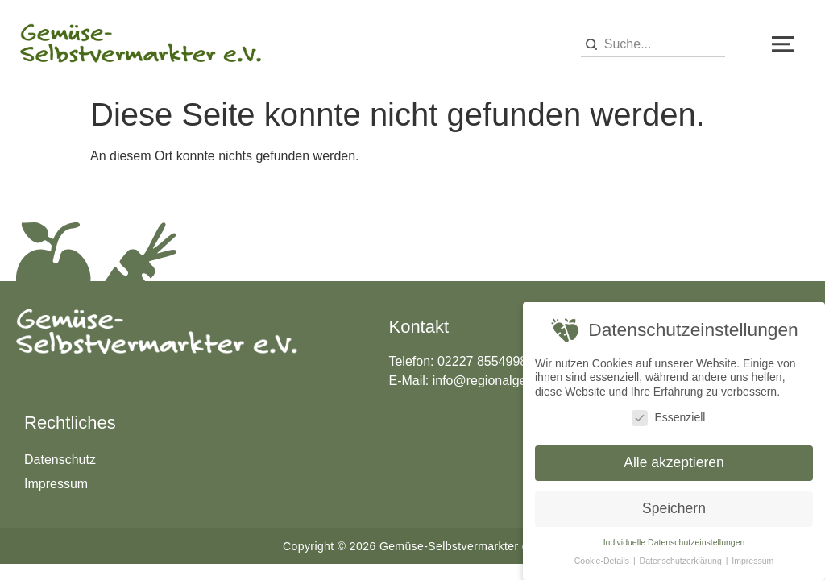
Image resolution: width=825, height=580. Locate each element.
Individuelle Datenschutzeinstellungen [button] (674, 542)
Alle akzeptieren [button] (674, 462)
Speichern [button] (674, 508)
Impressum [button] (752, 561)
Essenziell (668, 417)
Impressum (56, 484)
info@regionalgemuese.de (508, 380)
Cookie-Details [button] (603, 561)
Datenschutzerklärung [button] (682, 561)
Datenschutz (60, 459)
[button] (783, 44)
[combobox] (653, 44)
